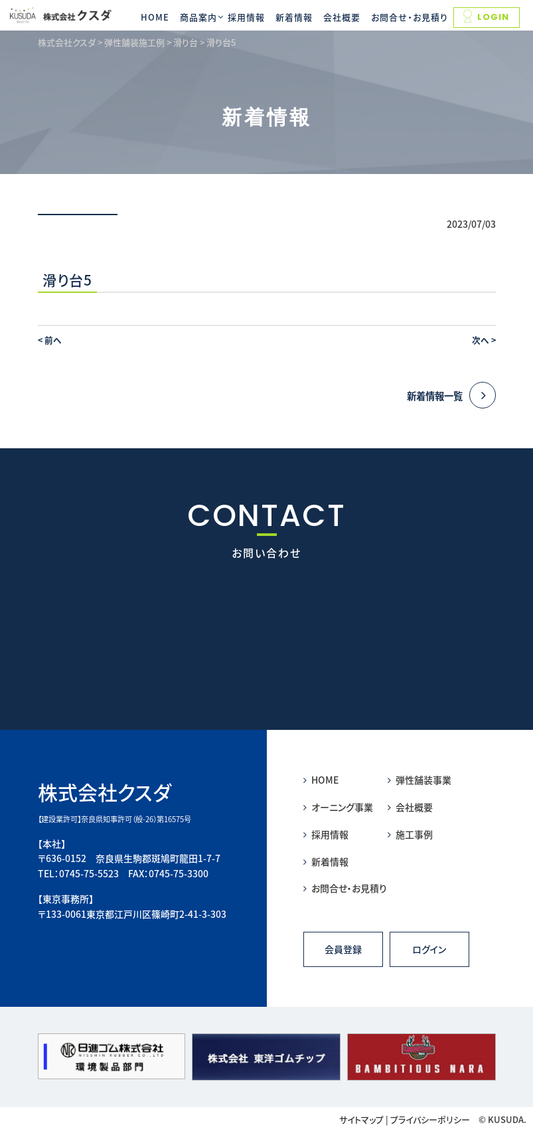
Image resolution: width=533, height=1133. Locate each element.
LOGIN (486, 16)
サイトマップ (361, 1119)
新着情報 (294, 17)
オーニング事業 (338, 807)
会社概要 (341, 17)
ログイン (429, 949)
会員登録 (343, 949)
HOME (155, 17)
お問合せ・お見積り (409, 17)
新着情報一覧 (451, 395)
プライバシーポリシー (430, 1119)
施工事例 (410, 834)
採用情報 (246, 17)
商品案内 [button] (198, 17)
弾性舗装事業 (419, 779)
